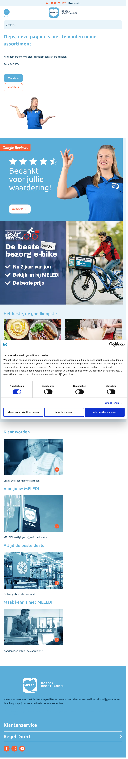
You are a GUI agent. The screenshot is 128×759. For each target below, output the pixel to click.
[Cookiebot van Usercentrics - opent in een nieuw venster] (111, 344)
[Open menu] (6, 13)
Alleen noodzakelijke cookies (23, 412)
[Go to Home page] (63, 12)
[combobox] (63, 24)
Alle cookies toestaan (104, 412)
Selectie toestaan (64, 412)
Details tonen (112, 403)
